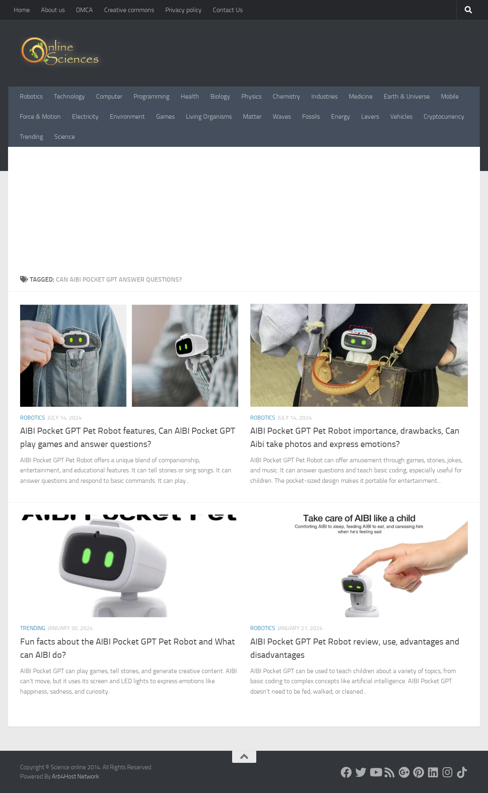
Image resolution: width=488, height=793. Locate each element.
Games (165, 116)
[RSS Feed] (389, 772)
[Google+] (404, 772)
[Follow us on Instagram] (447, 772)
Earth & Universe (407, 96)
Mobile (450, 96)
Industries (324, 96)
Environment (127, 116)
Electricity (85, 116)
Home (22, 10)
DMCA (84, 10)
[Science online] (346, 772)
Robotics (31, 96)
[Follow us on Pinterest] (418, 772)
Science (64, 136)
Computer (109, 96)
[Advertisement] (244, 214)
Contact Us (228, 10)
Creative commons (129, 10)
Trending (31, 136)
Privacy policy (183, 10)
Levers (370, 116)
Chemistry (286, 96)
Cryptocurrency (444, 116)
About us (53, 10)
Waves (282, 116)
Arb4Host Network (75, 776)
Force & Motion (40, 116)
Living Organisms (209, 116)
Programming (151, 96)
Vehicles (401, 116)
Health (190, 96)
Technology (69, 96)
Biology (220, 96)
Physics (251, 96)
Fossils (311, 116)
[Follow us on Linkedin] (433, 772)
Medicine (361, 96)
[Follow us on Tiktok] (462, 772)
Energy (340, 116)
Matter (252, 116)
